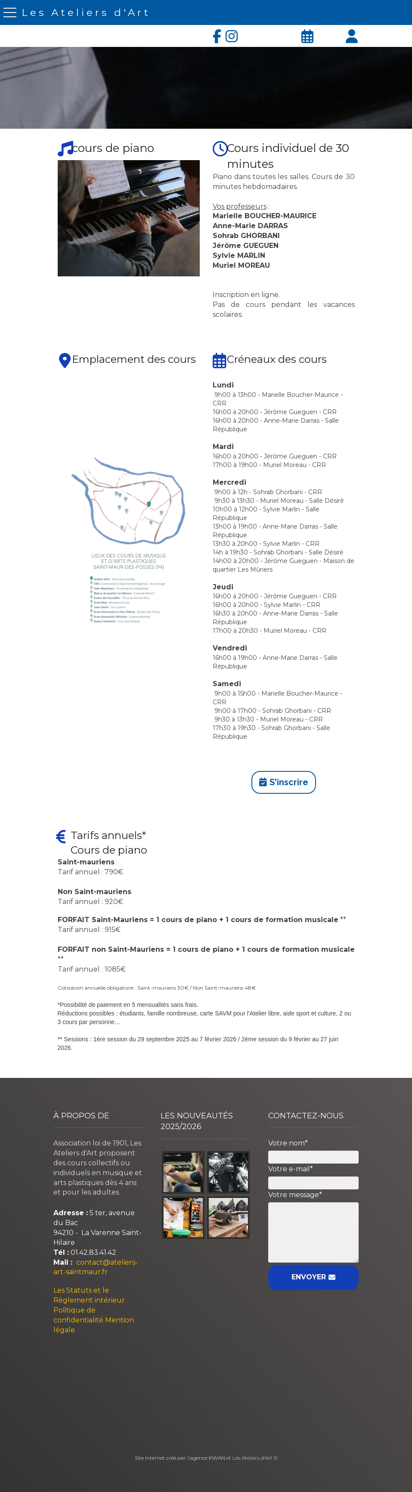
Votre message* (295, 1195)
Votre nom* (288, 1143)
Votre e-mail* (290, 1169)
